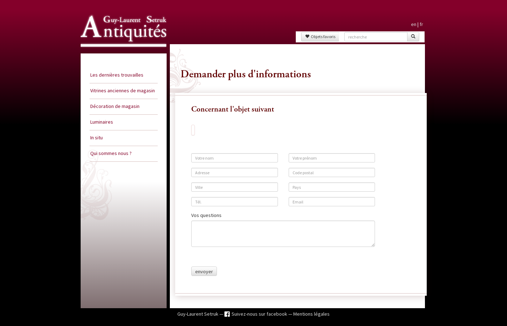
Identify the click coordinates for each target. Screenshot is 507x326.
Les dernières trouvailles (116, 75)
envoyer (204, 271)
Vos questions (206, 215)
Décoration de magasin (115, 106)
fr (421, 24)
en (413, 24)
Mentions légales (311, 314)
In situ (96, 137)
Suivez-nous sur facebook (260, 314)
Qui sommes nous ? (111, 153)
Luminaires (101, 122)
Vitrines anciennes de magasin (122, 90)
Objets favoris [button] (320, 36)
